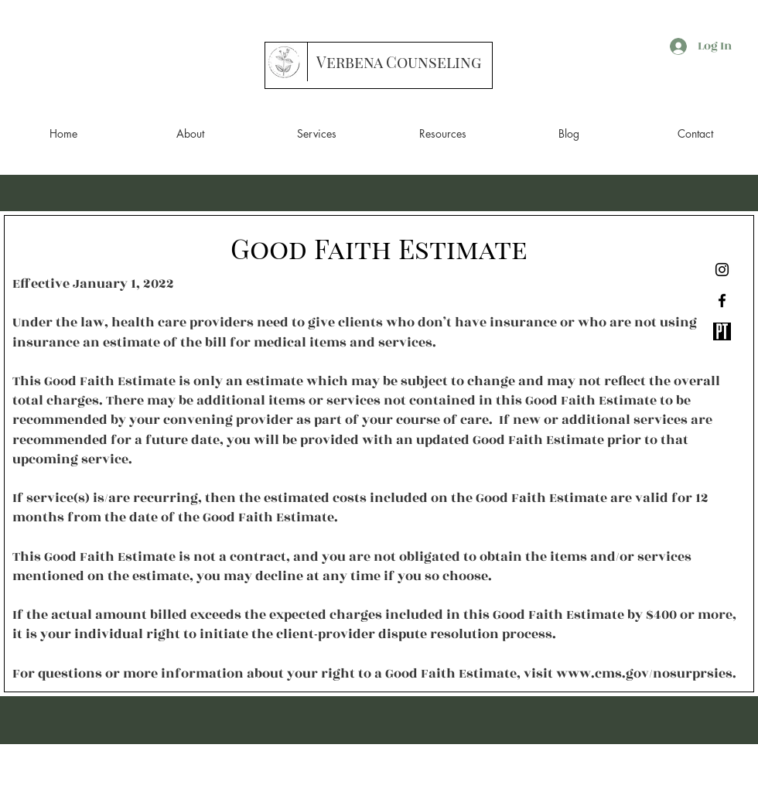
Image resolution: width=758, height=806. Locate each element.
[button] (190, 134)
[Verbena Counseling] (398, 62)
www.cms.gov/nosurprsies (644, 674)
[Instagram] (722, 269)
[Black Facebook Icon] (722, 300)
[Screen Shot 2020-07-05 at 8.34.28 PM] (722, 331)
